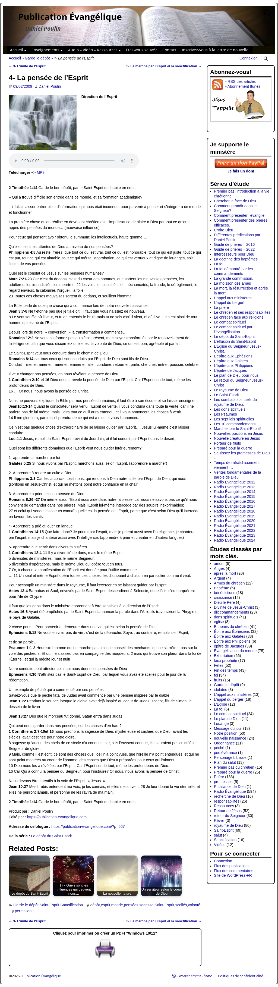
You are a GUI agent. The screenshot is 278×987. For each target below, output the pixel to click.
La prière (221, 307)
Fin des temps (226, 670)
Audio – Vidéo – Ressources (95, 50)
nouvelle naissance (230, 738)
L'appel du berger (229, 699)
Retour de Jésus (228, 811)
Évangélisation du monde (235, 651)
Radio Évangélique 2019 (234, 516)
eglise (219, 622)
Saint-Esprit (49, 905)
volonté (194, 905)
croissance (223, 597)
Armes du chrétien (229, 583)
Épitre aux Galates (229, 636)
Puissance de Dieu (230, 786)
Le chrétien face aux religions (238, 317)
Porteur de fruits (227, 443)
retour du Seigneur (229, 815)
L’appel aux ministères (233, 298)
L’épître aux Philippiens (233, 365)
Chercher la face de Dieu (235, 201)
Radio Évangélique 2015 (234, 496)
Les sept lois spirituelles (234, 419)
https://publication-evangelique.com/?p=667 (88, 826)
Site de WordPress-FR (233, 875)
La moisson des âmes (232, 283)
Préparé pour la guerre (233, 448)
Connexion (248, 58)
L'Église (220, 704)
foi (216, 675)
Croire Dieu (223, 230)
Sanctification (71, 905)
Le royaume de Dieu (231, 390)
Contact (169, 49)
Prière (219, 777)
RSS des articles (241, 81)
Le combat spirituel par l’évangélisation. (233, 329)
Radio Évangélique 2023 (234, 535)
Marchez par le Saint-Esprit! (237, 428)
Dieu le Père (224, 602)
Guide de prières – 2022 (234, 249)
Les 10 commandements (234, 424)
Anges (219, 568)
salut (218, 835)
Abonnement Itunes (244, 86)
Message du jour (228, 728)
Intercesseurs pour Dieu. (234, 254)
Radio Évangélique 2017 (234, 506)
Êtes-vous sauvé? (141, 49)
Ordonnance (224, 743)
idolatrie (220, 689)
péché (219, 748)
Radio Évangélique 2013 (234, 487)
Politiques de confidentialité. (241, 975)
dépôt (95, 905)
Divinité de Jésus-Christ (234, 607)
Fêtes (218, 665)
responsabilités (226, 801)
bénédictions (224, 592)
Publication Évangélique (70, 16)
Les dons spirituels (229, 409)
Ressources (224, 806)
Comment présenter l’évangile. (240, 215)
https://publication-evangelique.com (57, 817)
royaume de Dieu (228, 825)
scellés (181, 905)
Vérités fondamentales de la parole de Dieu (237, 474)
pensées (131, 905)
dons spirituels (226, 617)
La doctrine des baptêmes (236, 259)
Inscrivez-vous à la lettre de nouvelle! (215, 49)
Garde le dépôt (37, 58)
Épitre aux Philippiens (232, 641)
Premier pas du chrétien (234, 767)
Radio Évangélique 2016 (234, 501)
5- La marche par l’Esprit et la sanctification (164, 66)
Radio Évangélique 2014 (234, 491)
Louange (221, 723)
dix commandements (231, 612)
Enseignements (48, 50)
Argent (219, 578)
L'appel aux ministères (233, 694)
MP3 (41, 172)
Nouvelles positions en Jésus (238, 433)
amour (219, 563)
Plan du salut (225, 762)
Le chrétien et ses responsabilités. (242, 312)
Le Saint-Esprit (226, 395)
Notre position (225, 733)
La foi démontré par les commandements (233, 271)
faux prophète (225, 660)
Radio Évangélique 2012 (234, 482)
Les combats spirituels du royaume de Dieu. (235, 402)
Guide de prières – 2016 (234, 244)
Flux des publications (231, 866)
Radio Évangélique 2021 (234, 525)
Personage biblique (230, 757)
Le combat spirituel (230, 322)
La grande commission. (233, 278)
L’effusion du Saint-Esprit (235, 341)
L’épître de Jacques (230, 370)
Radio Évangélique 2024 (234, 540)
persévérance (225, 752)
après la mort (225, 573)
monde (117, 905)
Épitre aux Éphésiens (232, 631)
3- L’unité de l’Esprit (27, 66)
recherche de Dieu (229, 796)
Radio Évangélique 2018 (234, 511)
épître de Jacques (229, 646)
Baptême (221, 588)
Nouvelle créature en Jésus (237, 438)
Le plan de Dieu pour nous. (237, 375)
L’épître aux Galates (231, 361)
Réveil (219, 820)
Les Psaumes (225, 414)
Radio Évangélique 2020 (234, 520)
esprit (105, 905)
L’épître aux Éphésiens (233, 356)
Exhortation (223, 655)
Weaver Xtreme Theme (195, 975)
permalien (23, 911)
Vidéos (220, 845)
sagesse (146, 905)
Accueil (19, 50)
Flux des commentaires (233, 871)
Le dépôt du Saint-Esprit (51, 836)
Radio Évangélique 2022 (234, 530)
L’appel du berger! (229, 302)
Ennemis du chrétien (231, 626)
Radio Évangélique (230, 791)
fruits (218, 680)
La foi (218, 264)
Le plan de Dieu (227, 718)
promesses (223, 781)
